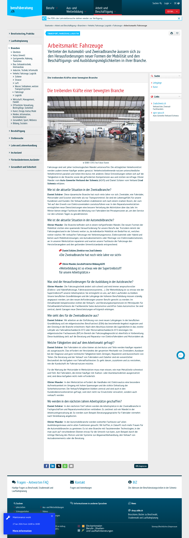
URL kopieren (141, 466)
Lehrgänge (157, 82)
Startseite (49, 25)
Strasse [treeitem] (18, 79)
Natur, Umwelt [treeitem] (19, 55)
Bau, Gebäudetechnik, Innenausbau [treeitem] (22, 66)
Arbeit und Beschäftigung (65, 25)
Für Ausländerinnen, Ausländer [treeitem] (25, 159)
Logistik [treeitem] (18, 95)
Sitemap (155, 526)
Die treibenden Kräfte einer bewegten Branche (73, 77)
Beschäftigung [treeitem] (18, 131)
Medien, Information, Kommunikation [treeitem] (22, 116)
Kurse (155, 86)
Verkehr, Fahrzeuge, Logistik (99, 25)
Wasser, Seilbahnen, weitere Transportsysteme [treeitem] (26, 88)
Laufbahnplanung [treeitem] (19, 40)
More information (22, 530)
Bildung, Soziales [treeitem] (20, 123)
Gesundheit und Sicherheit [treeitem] (23, 167)
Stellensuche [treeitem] (17, 138)
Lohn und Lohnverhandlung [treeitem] (24, 145)
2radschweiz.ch (159, 103)
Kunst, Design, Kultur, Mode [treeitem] (24, 111)
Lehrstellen (20, 507)
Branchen (82, 25)
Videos (45, 511)
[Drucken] (171, 33)
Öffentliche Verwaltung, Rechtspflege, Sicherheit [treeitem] (23, 106)
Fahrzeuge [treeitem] (19, 92)
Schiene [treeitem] (18, 76)
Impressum (173, 526)
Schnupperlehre (22, 511)
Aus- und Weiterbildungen (53, 507)
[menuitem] (54, 7)
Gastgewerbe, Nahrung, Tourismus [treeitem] (23, 60)
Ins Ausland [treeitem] (16, 152)
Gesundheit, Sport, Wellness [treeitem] (25, 120)
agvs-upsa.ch (158, 112)
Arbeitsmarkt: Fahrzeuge (135, 25)
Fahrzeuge (117, 25)
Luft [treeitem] (17, 83)
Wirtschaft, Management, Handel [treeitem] (24, 101)
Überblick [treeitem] (17, 52)
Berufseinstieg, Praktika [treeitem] (22, 33)
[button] (46, 466)
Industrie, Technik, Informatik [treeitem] (25, 70)
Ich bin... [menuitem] (172, 11)
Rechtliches (163, 526)
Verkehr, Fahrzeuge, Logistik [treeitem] (24, 73)
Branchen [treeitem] (15, 48)
